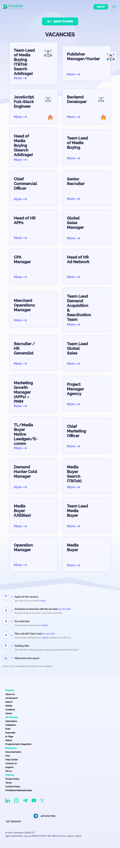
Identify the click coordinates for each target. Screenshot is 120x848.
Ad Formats (11, 717)
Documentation (13, 752)
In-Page (9, 736)
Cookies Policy (12, 786)
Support (9, 767)
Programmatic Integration (18, 744)
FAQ (7, 756)
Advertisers (11, 721)
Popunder (10, 732)
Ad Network (11, 698)
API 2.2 (8, 771)
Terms (8, 782)
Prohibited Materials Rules (18, 790)
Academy (10, 709)
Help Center (11, 759)
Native (8, 740)
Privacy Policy (12, 779)
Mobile (8, 706)
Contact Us (11, 763)
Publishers (10, 725)
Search (8, 702)
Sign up (101, 7)
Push (7, 729)
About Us (10, 694)
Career (8, 713)
